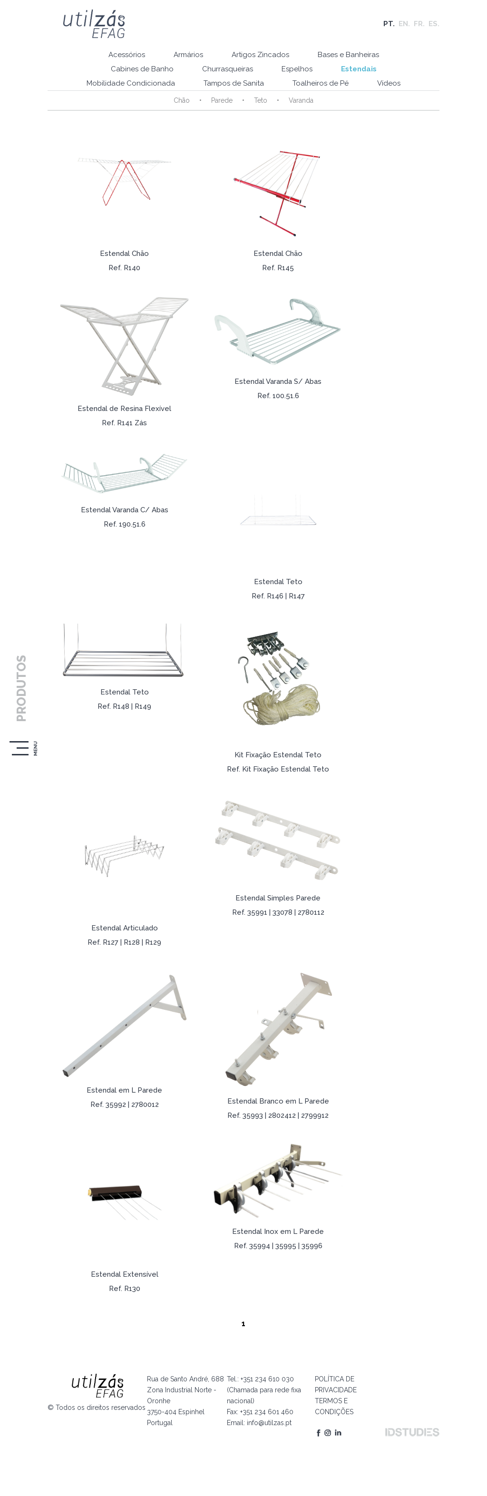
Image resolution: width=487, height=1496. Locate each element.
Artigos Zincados (260, 54)
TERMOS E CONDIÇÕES (334, 1406)
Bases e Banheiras (348, 54)
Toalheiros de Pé (320, 83)
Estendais (359, 69)
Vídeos (388, 83)
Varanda (301, 100)
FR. (419, 24)
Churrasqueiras (227, 69)
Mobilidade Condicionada (131, 83)
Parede (222, 100)
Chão (182, 100)
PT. (389, 24)
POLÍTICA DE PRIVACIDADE (336, 1384)
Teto (260, 100)
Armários (188, 54)
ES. (434, 24)
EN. (404, 24)
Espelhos (297, 69)
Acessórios (126, 54)
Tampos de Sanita (234, 83)
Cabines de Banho (142, 69)
